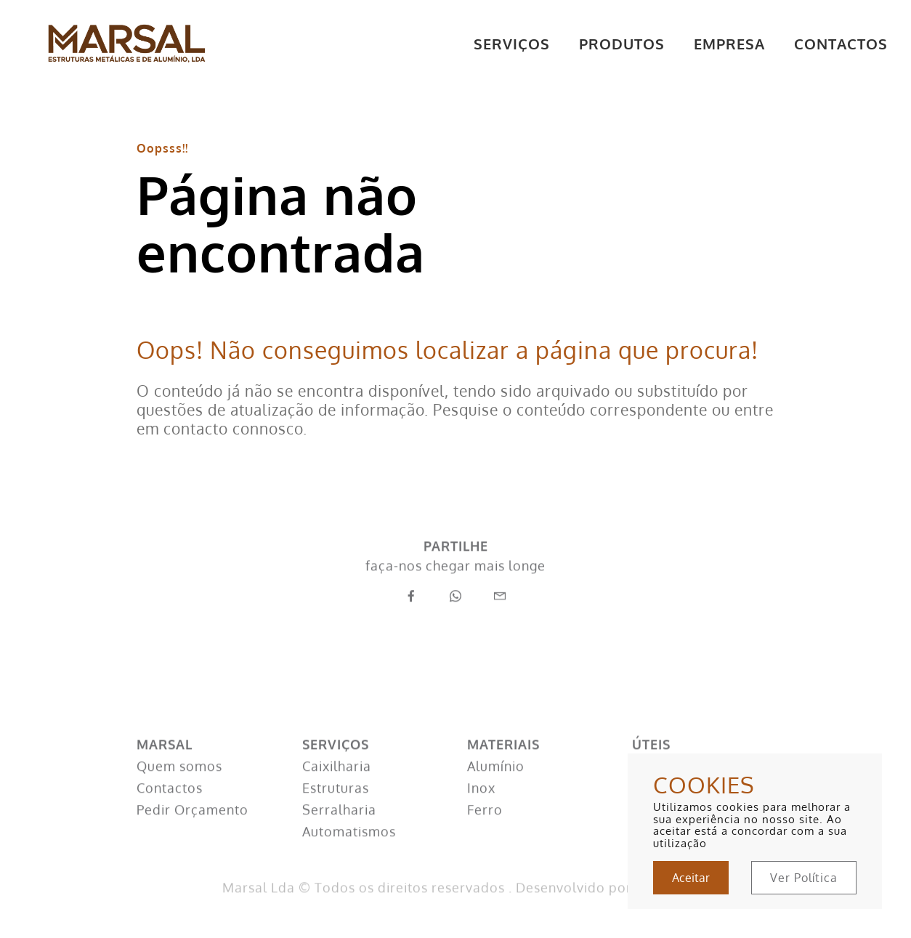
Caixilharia (336, 783)
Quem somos (179, 783)
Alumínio (496, 783)
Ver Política (804, 877)
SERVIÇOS (512, 43)
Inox (481, 804)
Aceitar (691, 877)
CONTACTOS (841, 43)
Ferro (485, 826)
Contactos (170, 804)
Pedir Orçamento (192, 826)
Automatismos (349, 848)
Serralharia (339, 826)
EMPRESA (729, 43)
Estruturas (335, 804)
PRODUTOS (622, 43)
